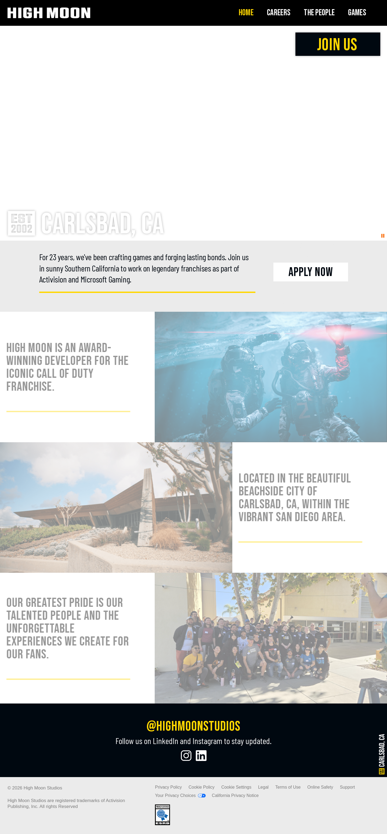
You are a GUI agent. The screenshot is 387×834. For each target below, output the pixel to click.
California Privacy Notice (235, 795)
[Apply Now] (310, 272)
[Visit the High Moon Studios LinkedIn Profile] (201, 755)
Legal (263, 787)
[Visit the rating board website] (162, 823)
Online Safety (320, 787)
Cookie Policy (202, 787)
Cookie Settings (236, 787)
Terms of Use (288, 787)
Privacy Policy (168, 787)
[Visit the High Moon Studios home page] (49, 13)
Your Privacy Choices (175, 795)
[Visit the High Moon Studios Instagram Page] (186, 755)
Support (347, 787)
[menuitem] (246, 13)
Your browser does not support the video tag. (193, 133)
